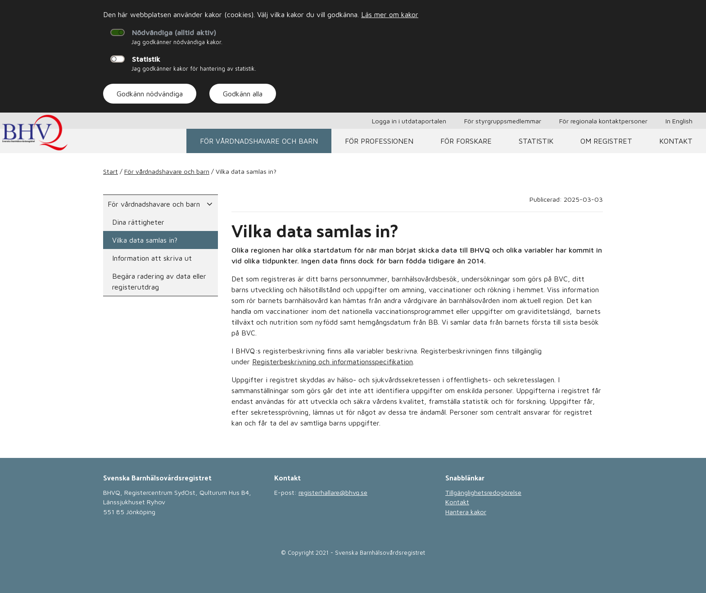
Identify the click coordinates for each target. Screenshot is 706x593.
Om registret (606, 141)
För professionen (379, 141)
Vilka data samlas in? (144, 240)
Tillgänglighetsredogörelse (483, 492)
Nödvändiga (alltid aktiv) (174, 32)
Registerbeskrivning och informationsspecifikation (332, 362)
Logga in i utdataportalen (409, 121)
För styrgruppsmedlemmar (502, 121)
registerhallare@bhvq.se (333, 492)
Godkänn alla (242, 94)
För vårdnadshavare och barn (259, 141)
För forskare (466, 141)
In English (678, 121)
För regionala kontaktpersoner (603, 121)
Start (110, 171)
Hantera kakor (465, 512)
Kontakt (675, 141)
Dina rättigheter (138, 222)
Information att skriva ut (152, 258)
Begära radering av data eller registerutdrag (159, 281)
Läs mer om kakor (389, 14)
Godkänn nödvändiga (150, 94)
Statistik (146, 59)
